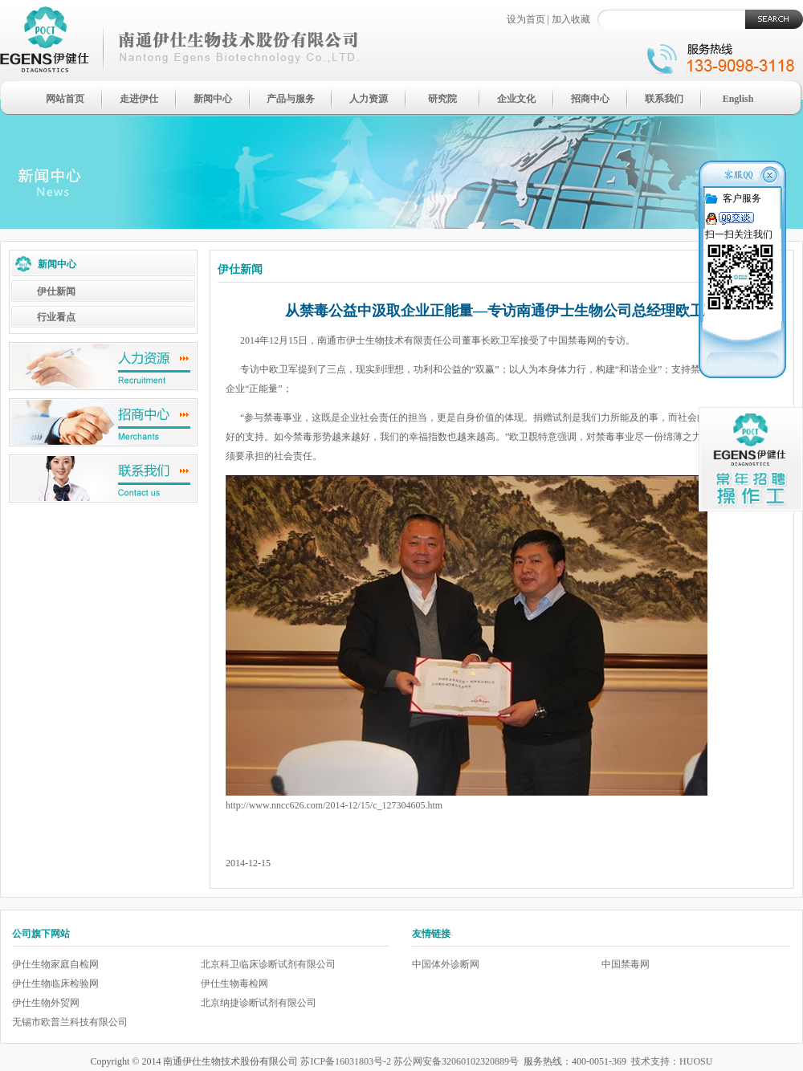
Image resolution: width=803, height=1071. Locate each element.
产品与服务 (291, 98)
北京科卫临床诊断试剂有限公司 (268, 964)
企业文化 (516, 98)
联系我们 (664, 98)
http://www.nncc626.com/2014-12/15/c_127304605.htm (334, 805)
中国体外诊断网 (445, 964)
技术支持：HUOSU (671, 1061)
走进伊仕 (139, 98)
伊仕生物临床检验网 (55, 983)
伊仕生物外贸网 (45, 1002)
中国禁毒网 (625, 964)
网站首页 (65, 98)
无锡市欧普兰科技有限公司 (70, 1022)
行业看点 (56, 317)
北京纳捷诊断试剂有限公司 (258, 1002)
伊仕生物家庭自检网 (55, 964)
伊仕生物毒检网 (234, 983)
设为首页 (526, 19)
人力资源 (368, 98)
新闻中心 (213, 98)
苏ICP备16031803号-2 (345, 1061)
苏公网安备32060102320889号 (456, 1061)
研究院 (442, 98)
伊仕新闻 (56, 291)
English (738, 98)
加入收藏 (571, 19)
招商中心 (590, 98)
